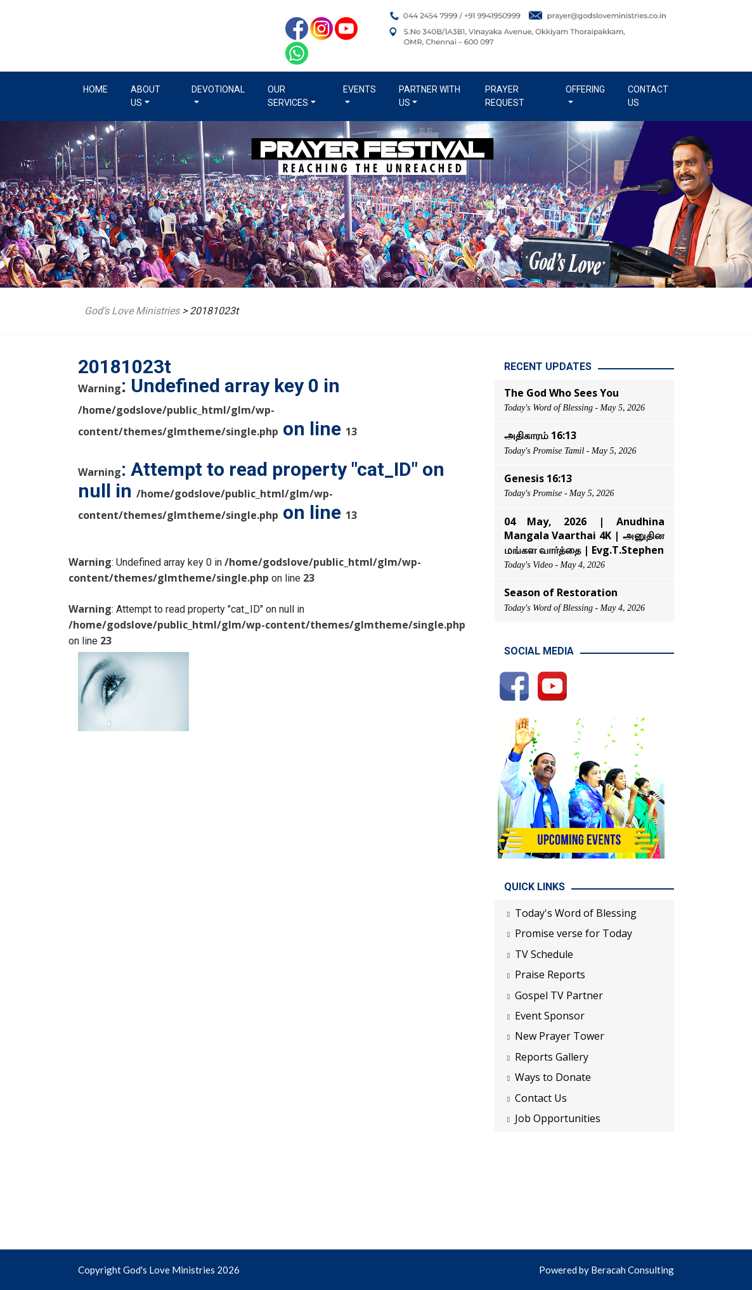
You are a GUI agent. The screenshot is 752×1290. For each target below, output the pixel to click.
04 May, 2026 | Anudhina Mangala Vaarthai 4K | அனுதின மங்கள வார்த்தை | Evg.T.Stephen (584, 535)
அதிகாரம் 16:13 (540, 435)
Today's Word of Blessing (576, 913)
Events (359, 89)
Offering (585, 89)
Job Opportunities (557, 1118)
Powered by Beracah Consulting (606, 1269)
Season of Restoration (561, 592)
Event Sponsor (550, 1016)
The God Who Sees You (561, 393)
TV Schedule (544, 954)
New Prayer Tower (559, 1036)
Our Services (288, 96)
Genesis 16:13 (538, 478)
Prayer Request (504, 96)
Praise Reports (550, 974)
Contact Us (648, 96)
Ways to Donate (553, 1077)
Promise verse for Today (573, 933)
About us (145, 96)
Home (98, 88)
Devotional (218, 89)
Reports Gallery (551, 1057)
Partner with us (429, 96)
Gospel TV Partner (559, 995)
